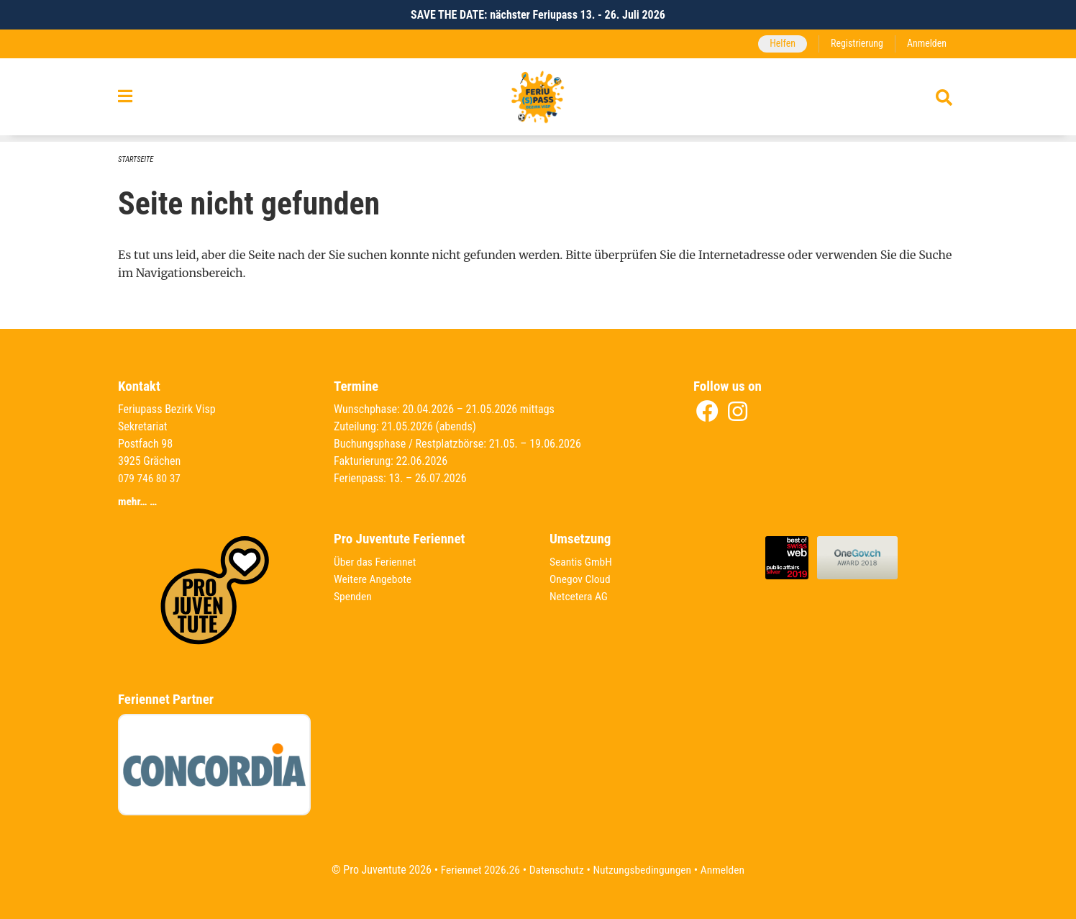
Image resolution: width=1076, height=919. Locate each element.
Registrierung (855, 43)
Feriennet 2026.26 (477, 870)
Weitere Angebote (374, 579)
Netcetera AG (580, 596)
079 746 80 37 (150, 478)
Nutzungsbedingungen (643, 870)
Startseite (136, 159)
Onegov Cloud (581, 579)
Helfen (778, 43)
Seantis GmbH (582, 562)
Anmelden (926, 43)
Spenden (353, 596)
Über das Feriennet (376, 562)
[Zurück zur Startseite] (538, 100)
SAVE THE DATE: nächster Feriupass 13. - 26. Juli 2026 (538, 15)
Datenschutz (555, 870)
